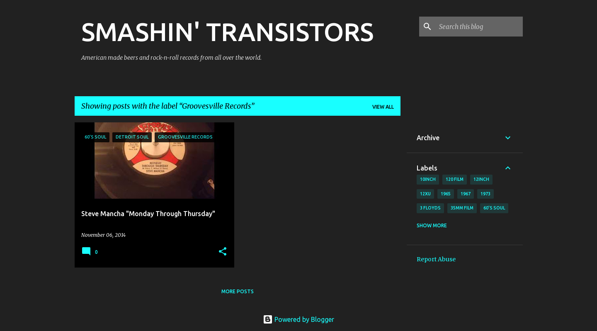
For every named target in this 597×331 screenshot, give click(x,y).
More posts (237, 291)
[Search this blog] (479, 27)
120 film (455, 179)
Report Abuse (436, 259)
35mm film (462, 207)
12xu (425, 193)
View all (383, 107)
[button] (223, 252)
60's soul (494, 207)
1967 (466, 193)
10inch (428, 179)
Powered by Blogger (298, 319)
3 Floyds (430, 207)
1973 (485, 193)
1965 (446, 193)
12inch (481, 179)
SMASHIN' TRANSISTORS (227, 31)
